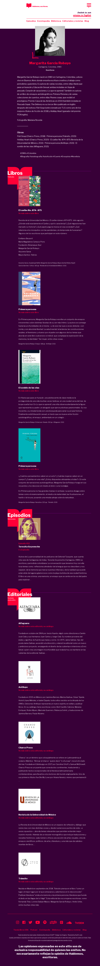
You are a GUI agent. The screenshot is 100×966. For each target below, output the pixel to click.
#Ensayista (65, 156)
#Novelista (75, 156)
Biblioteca (56, 21)
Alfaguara (56, 422)
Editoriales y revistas (72, 21)
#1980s (23, 153)
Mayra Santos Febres (64, 263)
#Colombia (31, 153)
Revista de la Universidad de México (51, 265)
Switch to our (82, 14)
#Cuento (57, 156)
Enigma (64, 935)
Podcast (33, 930)
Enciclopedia (43, 21)
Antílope (49, 344)
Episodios (31, 21)
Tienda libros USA (20, 930)
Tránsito (50, 502)
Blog (87, 21)
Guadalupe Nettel (34, 263)
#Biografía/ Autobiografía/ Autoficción (36, 156)
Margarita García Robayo (49, 263)
